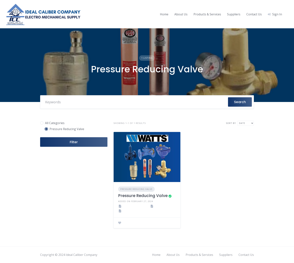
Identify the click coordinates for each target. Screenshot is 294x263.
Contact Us (254, 14)
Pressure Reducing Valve (136, 189)
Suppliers (233, 14)
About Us (181, 14)
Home (164, 14)
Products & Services (207, 14)
